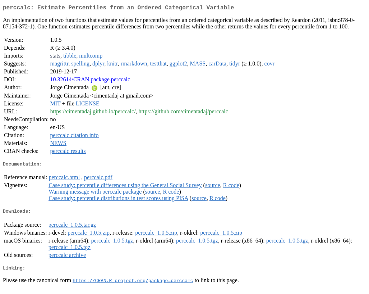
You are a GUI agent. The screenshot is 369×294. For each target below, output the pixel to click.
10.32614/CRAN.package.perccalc (90, 81)
